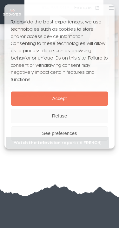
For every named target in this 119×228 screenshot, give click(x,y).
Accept (59, 98)
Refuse (59, 115)
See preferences (59, 133)
